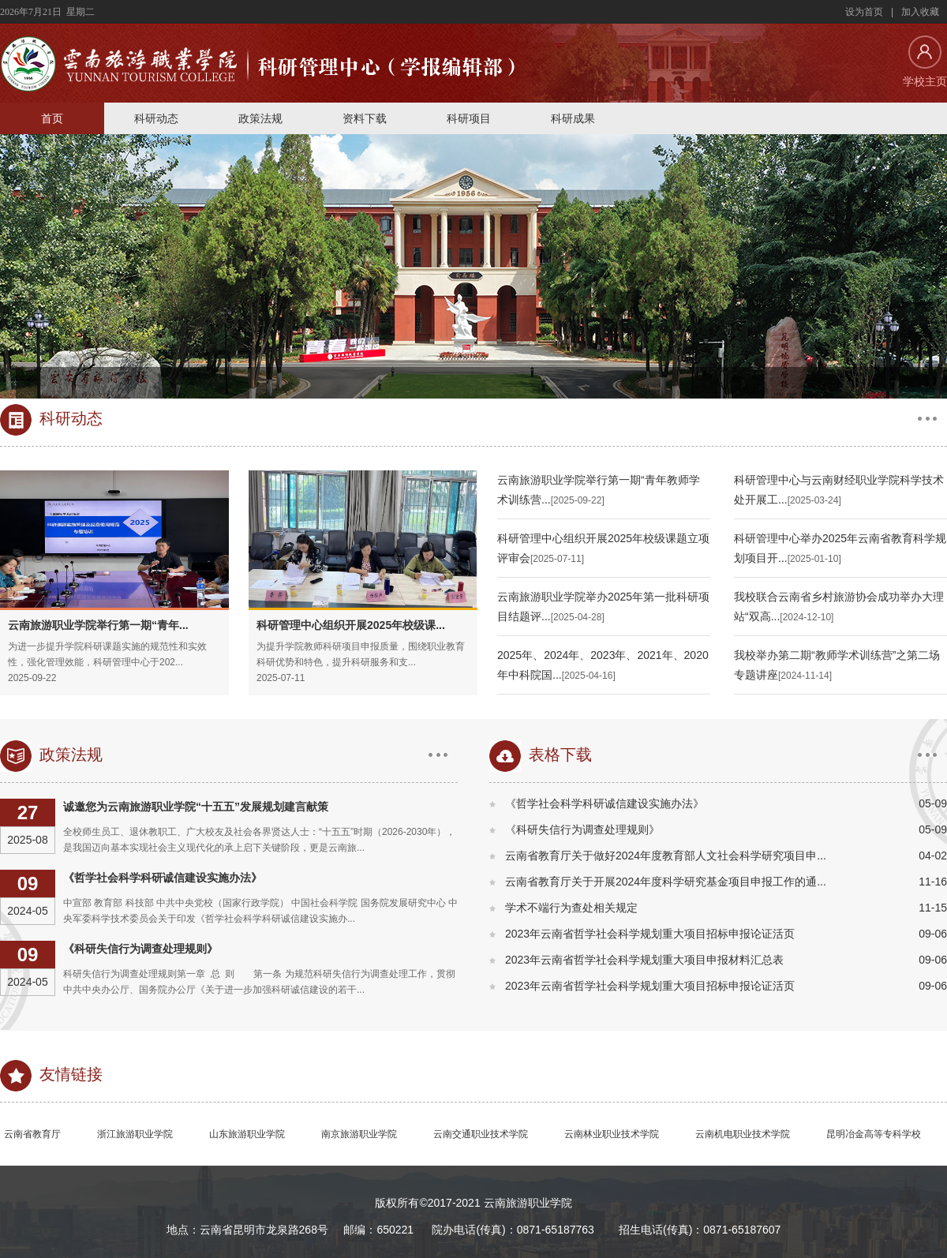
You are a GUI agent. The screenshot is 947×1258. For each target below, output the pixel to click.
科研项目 (469, 118)
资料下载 (364, 118)
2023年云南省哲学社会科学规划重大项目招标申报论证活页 (650, 933)
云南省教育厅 (32, 1134)
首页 (52, 118)
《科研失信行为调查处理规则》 (140, 948)
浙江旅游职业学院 (135, 1134)
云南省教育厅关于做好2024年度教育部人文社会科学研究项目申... (665, 855)
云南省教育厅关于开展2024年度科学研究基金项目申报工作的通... (665, 881)
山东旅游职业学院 (247, 1134)
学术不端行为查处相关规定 (571, 907)
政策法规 (260, 118)
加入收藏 (920, 11)
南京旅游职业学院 (359, 1134)
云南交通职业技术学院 (480, 1134)
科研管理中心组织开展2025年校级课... (350, 625)
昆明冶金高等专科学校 (873, 1134)
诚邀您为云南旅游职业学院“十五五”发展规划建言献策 (195, 806)
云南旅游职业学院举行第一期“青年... (98, 625)
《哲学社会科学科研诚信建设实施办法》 (162, 877)
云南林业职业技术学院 (611, 1134)
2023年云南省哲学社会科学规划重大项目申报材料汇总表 (644, 959)
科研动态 (156, 118)
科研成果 (573, 118)
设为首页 (864, 11)
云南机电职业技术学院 (742, 1134)
